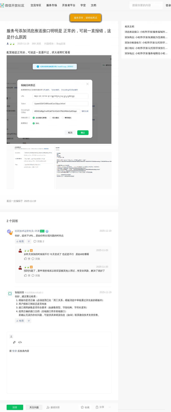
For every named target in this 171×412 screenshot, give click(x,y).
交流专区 (36, 5)
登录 (168, 5)
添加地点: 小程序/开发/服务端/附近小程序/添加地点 (146, 53)
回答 (15, 407)
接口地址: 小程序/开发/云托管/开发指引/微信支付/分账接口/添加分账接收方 (146, 48)
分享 (99, 407)
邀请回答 (53, 407)
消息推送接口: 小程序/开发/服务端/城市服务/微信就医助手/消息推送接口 (146, 31)
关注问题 (34, 407)
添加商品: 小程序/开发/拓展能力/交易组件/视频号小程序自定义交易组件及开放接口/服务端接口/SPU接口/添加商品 (146, 37)
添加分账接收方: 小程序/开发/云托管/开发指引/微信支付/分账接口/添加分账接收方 (146, 42)
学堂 (83, 5)
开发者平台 (68, 5)
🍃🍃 (12, 43)
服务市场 (51, 5)
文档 (93, 5)
